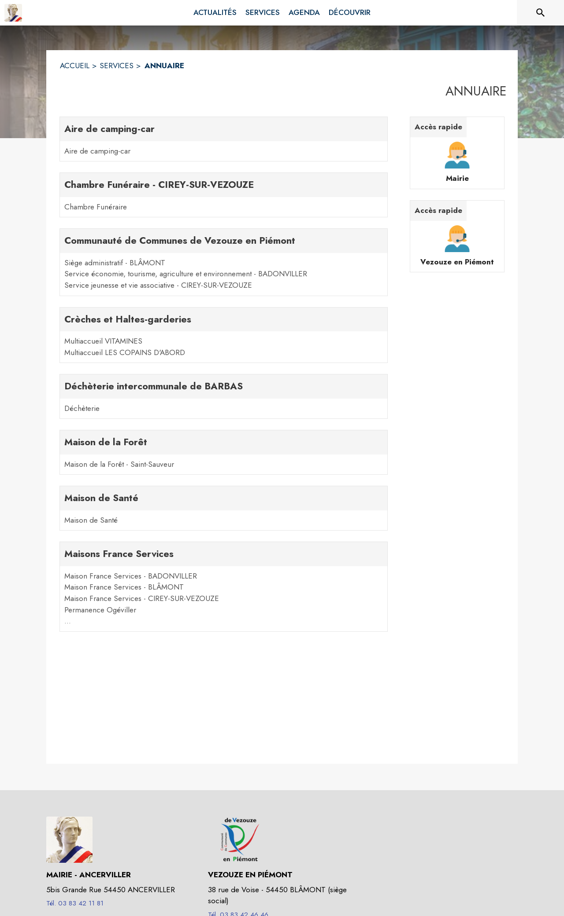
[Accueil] (13, 13)
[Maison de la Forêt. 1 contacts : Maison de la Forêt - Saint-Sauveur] (223, 452)
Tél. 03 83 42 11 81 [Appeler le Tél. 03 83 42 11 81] (75, 903)
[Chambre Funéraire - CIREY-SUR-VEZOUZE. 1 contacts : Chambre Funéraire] (223, 195)
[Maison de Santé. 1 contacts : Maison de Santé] (223, 508)
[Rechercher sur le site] (540, 12)
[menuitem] (215, 13)
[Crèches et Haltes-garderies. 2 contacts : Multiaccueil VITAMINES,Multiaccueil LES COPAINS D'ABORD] (223, 335)
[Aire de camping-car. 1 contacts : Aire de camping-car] (223, 139)
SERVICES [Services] (117, 65)
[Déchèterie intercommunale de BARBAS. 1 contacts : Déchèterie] (223, 396)
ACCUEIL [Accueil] (74, 65)
